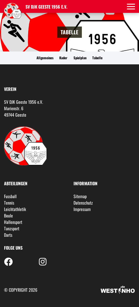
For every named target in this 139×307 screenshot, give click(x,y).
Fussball (10, 196)
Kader (63, 57)
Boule (8, 215)
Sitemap (80, 196)
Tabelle (97, 57)
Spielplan (80, 57)
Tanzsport (11, 228)
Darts (8, 235)
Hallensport (13, 222)
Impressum (82, 209)
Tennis (9, 202)
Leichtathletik (15, 209)
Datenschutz (83, 202)
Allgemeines (44, 57)
